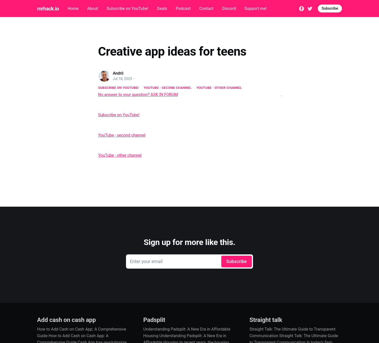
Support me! (255, 8)
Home (73, 8)
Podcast (183, 8)
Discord (229, 8)
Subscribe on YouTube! (127, 8)
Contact (206, 8)
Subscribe (330, 8)
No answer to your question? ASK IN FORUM (138, 94)
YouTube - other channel (219, 88)
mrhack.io (48, 9)
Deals (162, 8)
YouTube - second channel (168, 88)
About (92, 8)
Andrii (118, 73)
